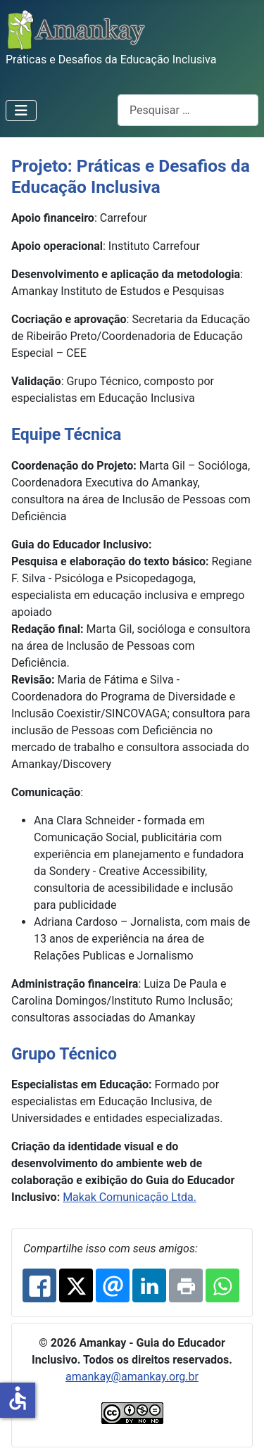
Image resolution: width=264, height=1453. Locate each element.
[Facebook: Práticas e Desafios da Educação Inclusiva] (39, 1285)
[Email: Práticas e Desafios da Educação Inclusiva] (113, 1285)
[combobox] (188, 110)
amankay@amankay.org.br (132, 1376)
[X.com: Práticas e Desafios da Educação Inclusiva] (76, 1285)
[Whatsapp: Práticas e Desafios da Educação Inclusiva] (222, 1285)
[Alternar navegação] (21, 110)
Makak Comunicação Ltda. (129, 1197)
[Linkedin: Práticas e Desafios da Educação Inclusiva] (149, 1285)
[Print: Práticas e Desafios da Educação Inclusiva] (186, 1285)
